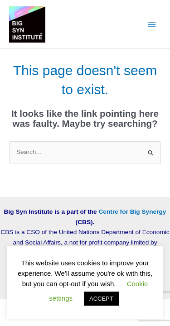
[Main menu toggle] (152, 24)
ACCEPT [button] (101, 298)
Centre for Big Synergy (132, 211)
